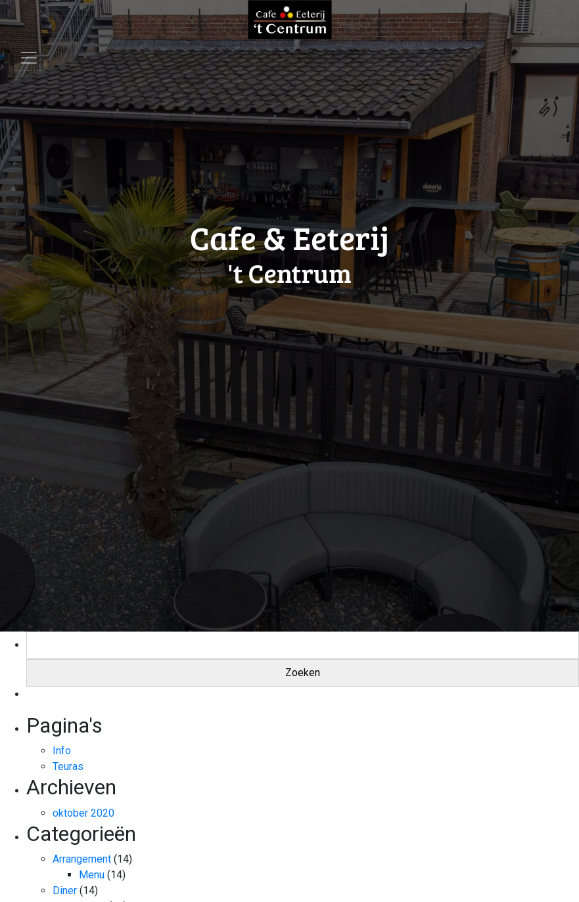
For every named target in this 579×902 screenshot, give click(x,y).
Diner (65, 890)
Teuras (68, 766)
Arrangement (82, 859)
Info (62, 750)
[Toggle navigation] (29, 58)
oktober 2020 (83, 813)
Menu (91, 875)
